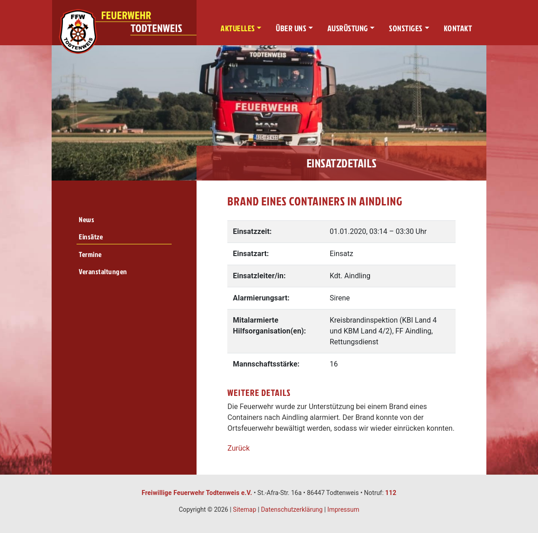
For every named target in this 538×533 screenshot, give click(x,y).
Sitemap (244, 509)
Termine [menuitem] (90, 254)
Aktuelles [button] (238, 28)
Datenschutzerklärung (291, 509)
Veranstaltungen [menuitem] (103, 271)
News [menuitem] (86, 219)
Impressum (343, 509)
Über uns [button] (291, 28)
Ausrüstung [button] (347, 28)
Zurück (238, 448)
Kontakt (458, 28)
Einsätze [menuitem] (91, 237)
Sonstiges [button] (406, 28)
